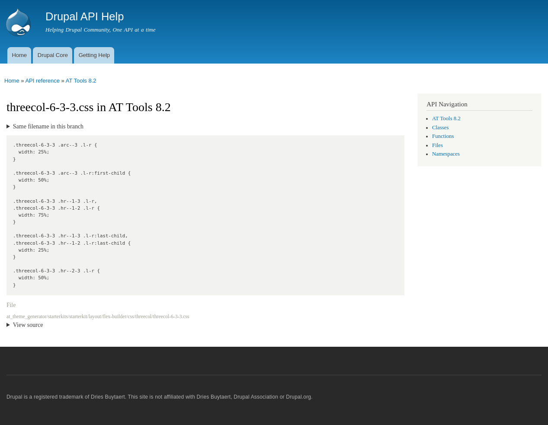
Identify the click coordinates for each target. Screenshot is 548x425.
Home (19, 55)
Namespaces (446, 154)
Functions (443, 136)
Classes (440, 128)
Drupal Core (53, 55)
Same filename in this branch (48, 126)
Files (437, 145)
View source (28, 325)
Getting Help (94, 55)
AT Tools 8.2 (81, 80)
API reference (42, 80)
